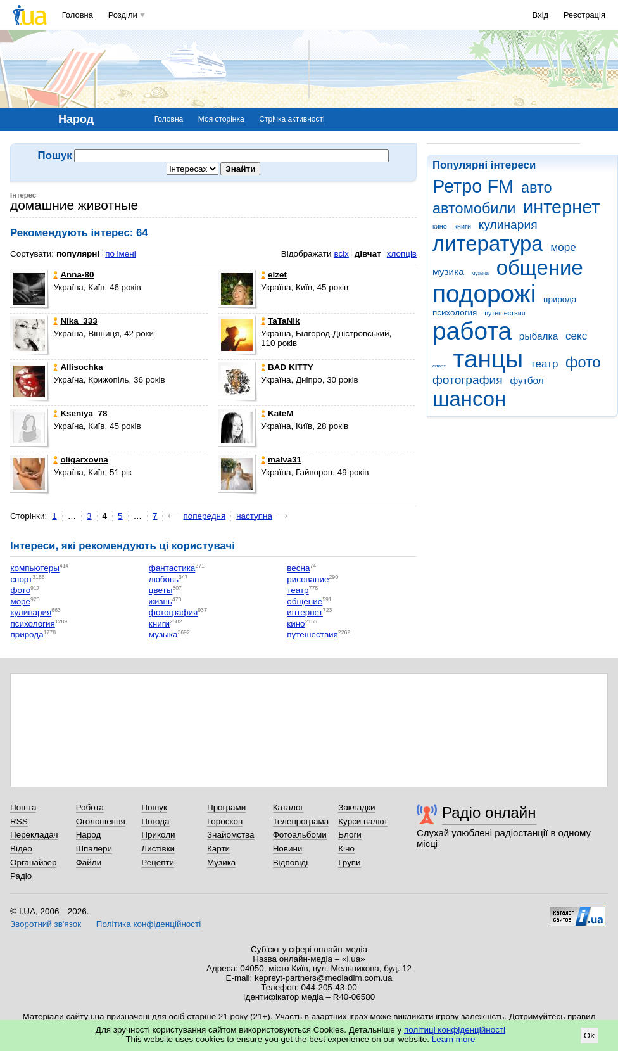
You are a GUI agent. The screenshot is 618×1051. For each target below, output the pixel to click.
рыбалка (538, 336)
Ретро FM (473, 186)
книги (462, 226)
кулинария (508, 224)
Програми (226, 807)
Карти (218, 848)
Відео (21, 848)
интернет (561, 207)
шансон (469, 399)
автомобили (473, 208)
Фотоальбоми (300, 834)
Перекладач (34, 834)
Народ (88, 834)
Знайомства (231, 834)
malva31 (281, 459)
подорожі (484, 293)
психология (454, 312)
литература (487, 243)
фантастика (172, 568)
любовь (164, 579)
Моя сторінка (221, 119)
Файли (89, 862)
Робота (90, 807)
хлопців (402, 253)
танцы (488, 359)
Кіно (346, 848)
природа (559, 299)
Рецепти (157, 862)
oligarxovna (80, 459)
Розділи (122, 15)
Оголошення (100, 821)
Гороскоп (225, 821)
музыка (480, 273)
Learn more (454, 1039)
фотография (467, 379)
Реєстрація (584, 15)
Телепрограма (301, 821)
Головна (77, 15)
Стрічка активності (291, 119)
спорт (439, 366)
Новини (288, 848)
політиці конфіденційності (454, 1030)
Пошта (23, 807)
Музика (221, 862)
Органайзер (33, 862)
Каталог (288, 807)
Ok (589, 1035)
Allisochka (78, 367)
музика (448, 271)
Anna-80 (73, 274)
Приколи (158, 834)
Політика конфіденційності (148, 924)
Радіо (21, 876)
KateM (277, 413)
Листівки (158, 848)
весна (298, 568)
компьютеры (34, 568)
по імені (120, 253)
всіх (341, 253)
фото (583, 362)
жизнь (160, 601)
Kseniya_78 (80, 413)
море (563, 247)
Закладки (356, 807)
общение (539, 267)
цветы (161, 591)
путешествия (504, 313)
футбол (526, 380)
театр (544, 364)
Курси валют (363, 821)
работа (472, 331)
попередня (204, 516)
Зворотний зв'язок (45, 924)
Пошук (154, 807)
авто (536, 187)
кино (439, 226)
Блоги (350, 834)
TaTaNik (280, 321)
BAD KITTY (287, 367)
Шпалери (94, 848)
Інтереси (32, 546)
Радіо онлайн (489, 812)
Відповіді (290, 862)
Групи (349, 862)
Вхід (541, 15)
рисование (308, 579)
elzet (274, 274)
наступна (254, 516)
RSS (19, 821)
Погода (155, 821)
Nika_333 (75, 321)
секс (576, 336)
